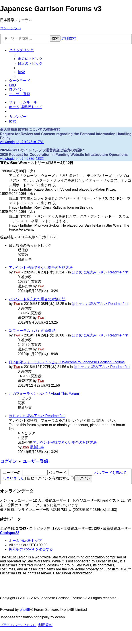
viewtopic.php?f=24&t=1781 (22, 142)
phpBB (25, 609)
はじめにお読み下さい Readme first (100, 272)
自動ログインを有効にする (50, 478)
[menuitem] (30, 59)
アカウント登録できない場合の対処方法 (41, 267)
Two (17, 272)
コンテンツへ (10, 28)
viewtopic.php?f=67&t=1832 (22, 158)
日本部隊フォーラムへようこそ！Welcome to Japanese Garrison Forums (66, 362)
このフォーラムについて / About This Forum (44, 394)
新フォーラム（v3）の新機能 (32, 330)
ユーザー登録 (35, 461)
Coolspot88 (9, 533)
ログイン (8, 461)
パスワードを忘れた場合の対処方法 (37, 299)
